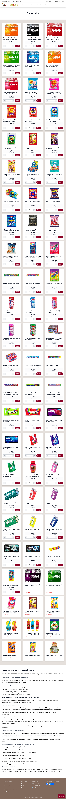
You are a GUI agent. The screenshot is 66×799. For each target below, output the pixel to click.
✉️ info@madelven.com (16, 1)
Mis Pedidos (24, 785)
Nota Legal (7, 785)
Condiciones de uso (9, 787)
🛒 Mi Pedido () (59, 1)
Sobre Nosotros (8, 783)
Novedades (40, 5)
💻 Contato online (36, 783)
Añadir (17, 45)
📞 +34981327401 (6, 1)
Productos (24, 5)
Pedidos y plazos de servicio (11, 789)
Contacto (7, 791)
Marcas (32, 5)
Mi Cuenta (23, 783)
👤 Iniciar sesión (47, 1)
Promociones (48, 5)
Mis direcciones (25, 787)
